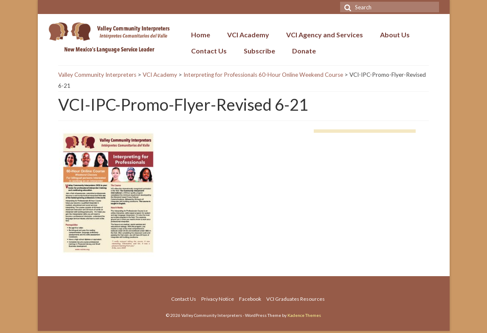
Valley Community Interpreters (97, 74)
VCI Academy (160, 74)
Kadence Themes (304, 315)
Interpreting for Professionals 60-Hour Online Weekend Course (263, 74)
